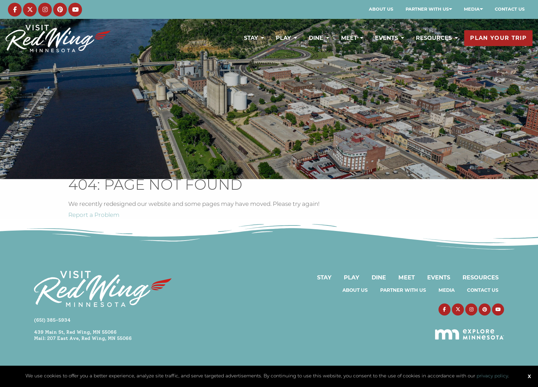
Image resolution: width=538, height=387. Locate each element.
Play (283, 38)
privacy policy (492, 376)
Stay (251, 38)
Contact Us (510, 9)
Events (386, 38)
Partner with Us (427, 9)
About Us (381, 9)
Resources (434, 38)
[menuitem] (381, 9)
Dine (316, 38)
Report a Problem (93, 215)
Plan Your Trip (498, 38)
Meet (349, 38)
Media (472, 9)
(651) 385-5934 (52, 320)
